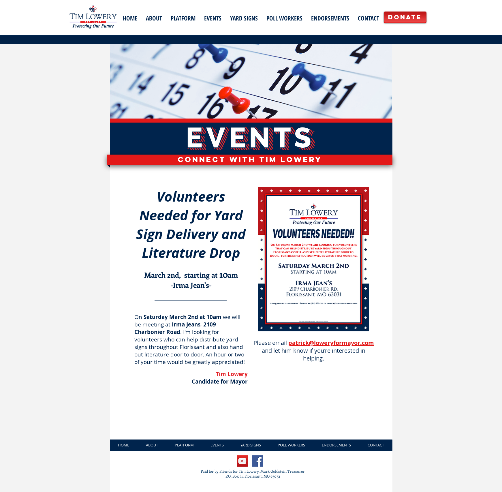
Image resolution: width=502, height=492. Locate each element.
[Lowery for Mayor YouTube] (242, 461)
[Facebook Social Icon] (257, 461)
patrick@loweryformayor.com (331, 343)
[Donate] (405, 17)
